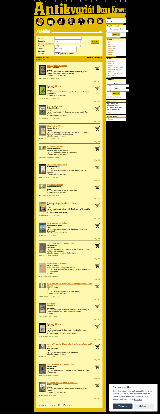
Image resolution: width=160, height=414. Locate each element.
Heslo (116, 88)
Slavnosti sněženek (55, 126)
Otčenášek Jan (53, 108)
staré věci (112, 48)
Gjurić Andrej (52, 287)
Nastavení (138, 399)
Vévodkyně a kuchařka (57, 66)
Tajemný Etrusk (54, 86)
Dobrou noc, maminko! (57, 263)
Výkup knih (111, 101)
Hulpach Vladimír (54, 148)
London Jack (52, 306)
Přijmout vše (122, 406)
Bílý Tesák (51, 304)
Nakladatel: (42, 51)
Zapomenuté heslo (114, 97)
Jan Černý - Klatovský (83, 269)
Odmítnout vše (144, 406)
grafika (110, 52)
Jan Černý (76, 92)
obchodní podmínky (115, 67)
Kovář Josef (52, 245)
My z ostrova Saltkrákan (57, 223)
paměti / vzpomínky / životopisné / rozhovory (61, 268)
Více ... (109, 112)
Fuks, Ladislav (53, 68)
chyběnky (111, 63)
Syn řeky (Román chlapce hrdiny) (61, 243)
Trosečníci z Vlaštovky (57, 165)
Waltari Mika (52, 88)
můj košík (111, 61)
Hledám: (41, 38)
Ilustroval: (41, 48)
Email (116, 83)
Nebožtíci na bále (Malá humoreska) (62, 383)
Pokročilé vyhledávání (46, 44)
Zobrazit (41, 54)
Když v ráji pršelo (54, 106)
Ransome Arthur (53, 166)
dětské (49, 189)
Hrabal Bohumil (53, 128)
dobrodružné (51, 169)
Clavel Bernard (53, 205)
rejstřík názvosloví (115, 73)
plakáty (111, 50)
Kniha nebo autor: (116, 29)
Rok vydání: (42, 46)
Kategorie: (41, 41)
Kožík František (53, 265)
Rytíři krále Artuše (55, 146)
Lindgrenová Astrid (54, 225)
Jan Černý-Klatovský (81, 249)
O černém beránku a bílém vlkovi (61, 203)
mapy (110, 54)
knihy (110, 42)
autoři (110, 65)
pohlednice (112, 46)
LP (109, 44)
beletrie (49, 70)
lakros (110, 119)
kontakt (111, 75)
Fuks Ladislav (52, 385)
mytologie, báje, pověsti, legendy (57, 150)
